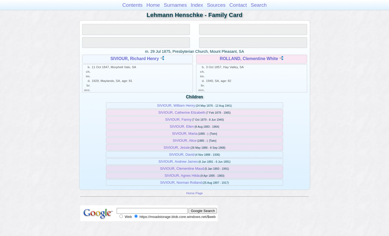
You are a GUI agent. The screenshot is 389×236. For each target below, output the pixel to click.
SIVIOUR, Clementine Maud (182, 168)
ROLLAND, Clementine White (249, 58)
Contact (238, 5)
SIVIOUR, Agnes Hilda (182, 175)
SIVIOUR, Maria (184, 133)
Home (153, 5)
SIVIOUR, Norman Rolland (181, 183)
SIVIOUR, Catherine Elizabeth (181, 112)
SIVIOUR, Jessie (176, 147)
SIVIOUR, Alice (184, 140)
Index (197, 5)
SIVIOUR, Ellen (182, 126)
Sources (216, 5)
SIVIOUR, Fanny (178, 119)
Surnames (175, 5)
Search (259, 5)
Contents (132, 5)
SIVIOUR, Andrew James (178, 161)
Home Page (194, 193)
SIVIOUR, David (181, 154)
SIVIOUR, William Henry (176, 105)
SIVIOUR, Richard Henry (134, 58)
